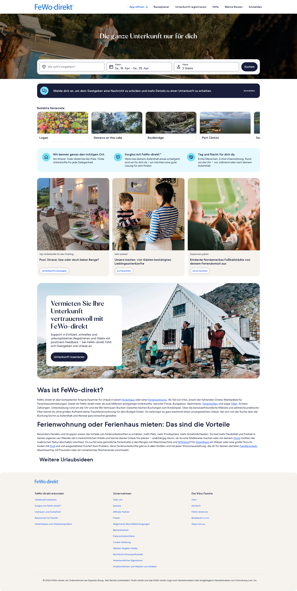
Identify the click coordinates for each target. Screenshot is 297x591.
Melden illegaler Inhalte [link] (125, 548)
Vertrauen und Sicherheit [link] (48, 511)
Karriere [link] (117, 505)
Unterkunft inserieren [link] (46, 499)
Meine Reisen (234, 7)
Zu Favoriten (124, 270)
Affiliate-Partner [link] (121, 511)
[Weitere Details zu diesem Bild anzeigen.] (192, 129)
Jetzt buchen (199, 270)
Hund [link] (236, 438)
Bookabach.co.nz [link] (200, 517)
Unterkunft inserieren (69, 357)
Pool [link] (52, 446)
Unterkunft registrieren (190, 7)
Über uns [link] (117, 499)
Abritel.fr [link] (196, 505)
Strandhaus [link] (202, 442)
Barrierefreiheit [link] (120, 530)
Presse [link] (116, 517)
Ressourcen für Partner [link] (46, 517)
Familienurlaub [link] (248, 446)
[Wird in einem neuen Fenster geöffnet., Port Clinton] (225, 127)
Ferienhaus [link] (128, 399)
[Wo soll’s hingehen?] (71, 66)
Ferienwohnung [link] (157, 399)
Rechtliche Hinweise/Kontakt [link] (128, 554)
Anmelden (255, 7)
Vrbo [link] (194, 499)
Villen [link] (234, 403)
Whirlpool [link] (184, 442)
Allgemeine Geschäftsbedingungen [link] (131, 524)
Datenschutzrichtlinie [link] (124, 536)
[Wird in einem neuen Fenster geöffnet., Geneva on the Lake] (116, 127)
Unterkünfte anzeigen (54, 270)
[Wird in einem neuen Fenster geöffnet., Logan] (62, 127)
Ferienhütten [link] (210, 403)
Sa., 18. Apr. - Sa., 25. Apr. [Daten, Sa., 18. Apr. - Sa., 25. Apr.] (132, 68)
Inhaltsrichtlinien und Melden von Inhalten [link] (135, 566)
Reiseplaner (161, 7)
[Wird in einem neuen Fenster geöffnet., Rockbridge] (171, 127)
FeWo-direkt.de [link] (199, 511)
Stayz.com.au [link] (198, 524)
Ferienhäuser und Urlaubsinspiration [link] (53, 524)
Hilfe (216, 7)
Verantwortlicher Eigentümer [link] (128, 560)
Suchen (249, 67)
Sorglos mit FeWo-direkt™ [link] (48, 505)
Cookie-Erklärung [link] (122, 542)
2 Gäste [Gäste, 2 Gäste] (187, 68)
